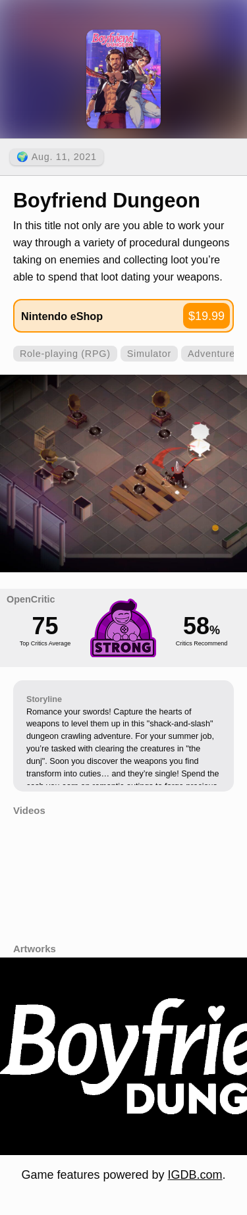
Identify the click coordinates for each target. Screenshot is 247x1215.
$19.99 (206, 316)
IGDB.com (195, 1174)
